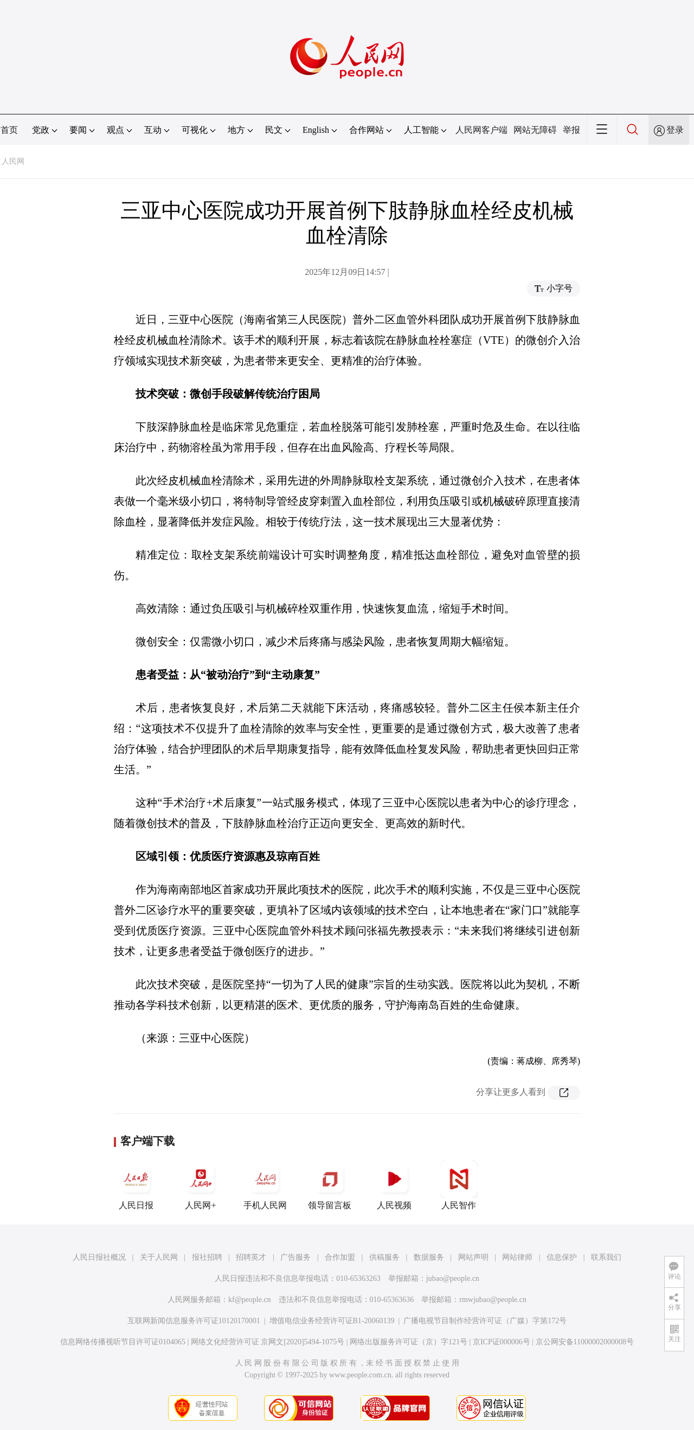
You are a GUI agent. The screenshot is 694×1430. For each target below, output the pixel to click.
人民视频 (394, 1185)
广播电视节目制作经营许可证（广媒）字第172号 (485, 1321)
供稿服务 (384, 1257)
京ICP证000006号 (501, 1342)
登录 (675, 129)
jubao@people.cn (452, 1278)
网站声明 (473, 1257)
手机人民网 (265, 1185)
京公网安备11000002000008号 (585, 1342)
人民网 (13, 161)
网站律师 (517, 1257)
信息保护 (562, 1257)
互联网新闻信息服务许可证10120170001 (193, 1321)
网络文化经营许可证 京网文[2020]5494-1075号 (268, 1342)
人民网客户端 (481, 129)
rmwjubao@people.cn (492, 1300)
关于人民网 (159, 1257)
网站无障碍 (535, 129)
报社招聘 (207, 1257)
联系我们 (606, 1257)
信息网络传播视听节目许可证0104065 (122, 1342)
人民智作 (459, 1185)
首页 (9, 129)
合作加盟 (340, 1257)
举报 (571, 129)
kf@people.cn (249, 1300)
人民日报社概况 (99, 1257)
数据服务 (429, 1257)
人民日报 (136, 1185)
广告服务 (295, 1257)
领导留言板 (329, 1185)
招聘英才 (251, 1257)
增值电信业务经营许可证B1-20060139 (332, 1321)
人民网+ (201, 1185)
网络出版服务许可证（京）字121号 (408, 1342)
